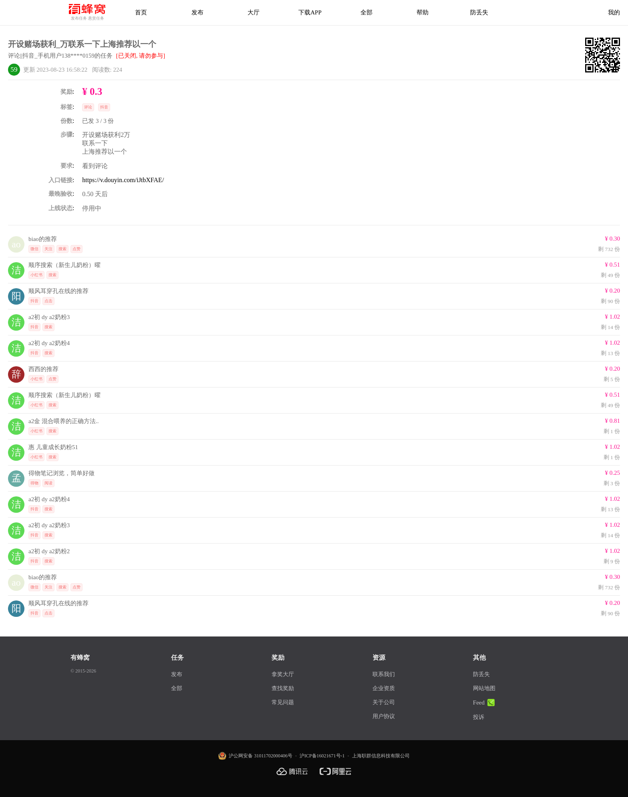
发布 (197, 12)
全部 (176, 688)
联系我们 (383, 674)
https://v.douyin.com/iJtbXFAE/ (123, 180)
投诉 (478, 717)
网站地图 (484, 688)
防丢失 (479, 12)
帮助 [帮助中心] (423, 12)
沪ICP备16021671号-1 (322, 756)
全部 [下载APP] (366, 12)
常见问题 (283, 702)
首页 (141, 12)
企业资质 (383, 688)
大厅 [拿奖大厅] (254, 12)
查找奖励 (283, 688)
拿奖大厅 (283, 674)
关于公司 (383, 702)
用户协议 (383, 716)
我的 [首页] (614, 12)
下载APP (310, 12)
